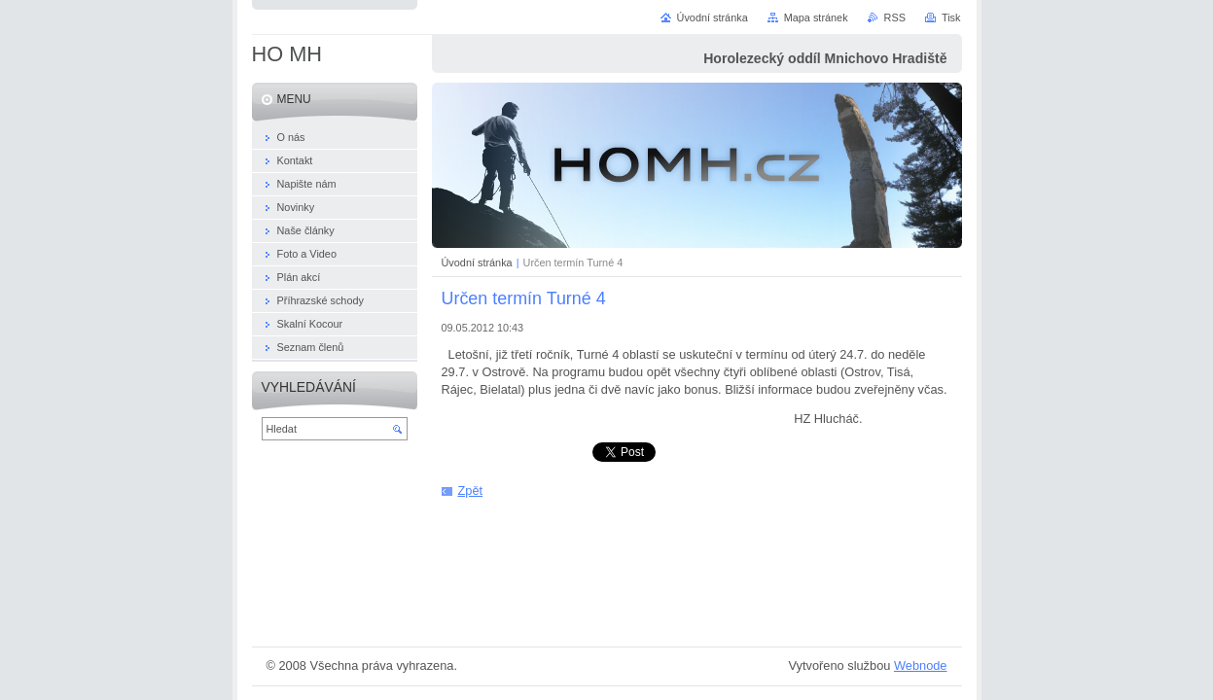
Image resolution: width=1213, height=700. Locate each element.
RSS (895, 17)
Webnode (920, 665)
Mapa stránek (816, 17)
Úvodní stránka (477, 262)
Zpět (470, 490)
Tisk (951, 17)
